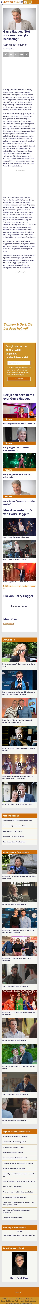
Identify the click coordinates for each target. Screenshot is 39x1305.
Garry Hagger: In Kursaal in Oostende (16, 537)
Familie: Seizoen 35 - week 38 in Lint (14, 1120)
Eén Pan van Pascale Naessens (13, 836)
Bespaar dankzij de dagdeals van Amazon (17, 820)
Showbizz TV (9, 640)
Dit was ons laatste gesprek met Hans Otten (17, 804)
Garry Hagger (8, 624)
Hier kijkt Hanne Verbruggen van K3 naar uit (18, 1163)
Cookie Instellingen (12, 1303)
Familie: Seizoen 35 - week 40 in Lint (14, 904)
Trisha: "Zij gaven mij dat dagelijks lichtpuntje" (19, 1181)
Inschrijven (19, 379)
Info (32, 1299)
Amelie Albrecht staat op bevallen (14, 1197)
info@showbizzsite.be (28, 1301)
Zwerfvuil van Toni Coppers (12, 831)
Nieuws (8, 419)
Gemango (28, 1303)
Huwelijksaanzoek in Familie (13, 1152)
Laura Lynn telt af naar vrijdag (13, 1217)
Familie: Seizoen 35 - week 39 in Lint (14, 1040)
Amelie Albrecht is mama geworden (15, 1136)
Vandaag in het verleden (14, 1227)
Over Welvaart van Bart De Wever (14, 842)
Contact (18, 1292)
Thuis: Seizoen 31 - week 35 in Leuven (15, 1094)
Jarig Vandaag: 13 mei (13, 1248)
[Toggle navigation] (37, 2)
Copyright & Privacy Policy (10, 1301)
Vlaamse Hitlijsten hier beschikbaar (15, 826)
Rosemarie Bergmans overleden (14, 1168)
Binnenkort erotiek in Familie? (13, 1147)
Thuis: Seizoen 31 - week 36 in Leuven (15, 986)
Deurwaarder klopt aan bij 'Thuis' (14, 1142)
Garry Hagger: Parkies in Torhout (14, 559)
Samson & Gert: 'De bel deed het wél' (17, 326)
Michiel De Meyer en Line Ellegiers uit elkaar (18, 1192)
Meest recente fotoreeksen (16, 852)
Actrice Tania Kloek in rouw (12, 1187)
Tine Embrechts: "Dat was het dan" (15, 1158)
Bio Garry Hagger (19, 606)
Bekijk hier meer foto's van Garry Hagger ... (19, 587)
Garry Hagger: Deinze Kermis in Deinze (16, 582)
